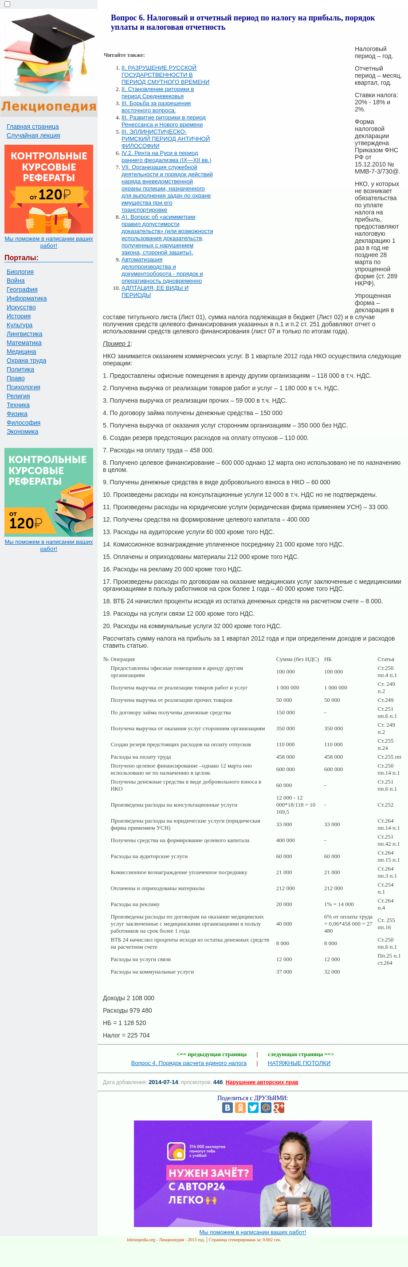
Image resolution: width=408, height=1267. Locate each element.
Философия (23, 422)
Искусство (21, 307)
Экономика (22, 431)
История (19, 316)
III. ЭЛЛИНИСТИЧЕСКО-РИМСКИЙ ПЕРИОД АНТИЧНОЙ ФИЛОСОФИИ (166, 138)
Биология (20, 271)
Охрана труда (26, 360)
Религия (18, 396)
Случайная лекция (33, 135)
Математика (24, 342)
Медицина (21, 351)
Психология (23, 387)
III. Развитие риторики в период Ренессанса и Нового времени (164, 121)
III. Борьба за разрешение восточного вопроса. (156, 107)
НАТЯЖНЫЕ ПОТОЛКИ (299, 1063)
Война (15, 280)
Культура (19, 325)
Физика (17, 413)
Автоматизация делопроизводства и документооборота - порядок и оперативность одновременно (162, 270)
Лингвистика (25, 333)
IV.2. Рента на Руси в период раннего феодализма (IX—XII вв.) (167, 156)
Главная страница (33, 126)
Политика (20, 369)
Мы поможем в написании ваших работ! (48, 242)
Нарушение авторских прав (262, 1082)
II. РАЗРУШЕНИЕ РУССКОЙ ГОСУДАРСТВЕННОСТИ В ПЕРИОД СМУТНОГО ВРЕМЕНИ (165, 74)
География (22, 289)
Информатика (27, 298)
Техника (18, 404)
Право (16, 378)
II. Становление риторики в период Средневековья (158, 92)
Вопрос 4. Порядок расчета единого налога (189, 1063)
